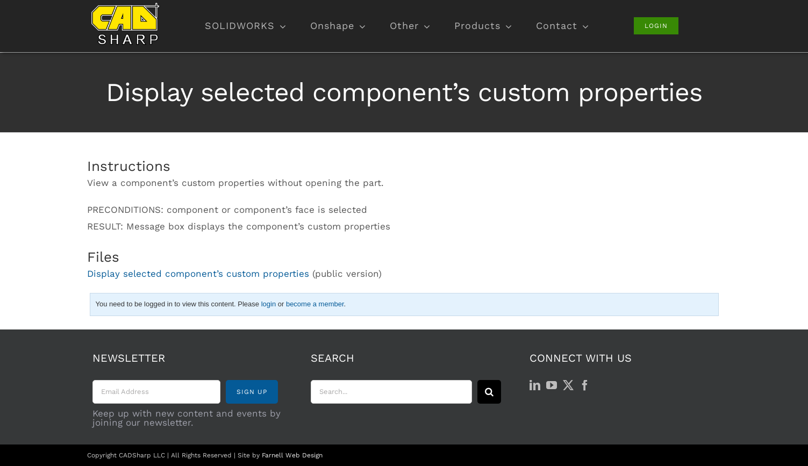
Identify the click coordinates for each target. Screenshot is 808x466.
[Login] (656, 25)
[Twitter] (568, 385)
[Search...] (391, 392)
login (268, 304)
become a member (315, 304)
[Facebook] (585, 385)
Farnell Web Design (292, 455)
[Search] (489, 392)
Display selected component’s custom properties (198, 273)
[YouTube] (551, 385)
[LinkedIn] (535, 385)
